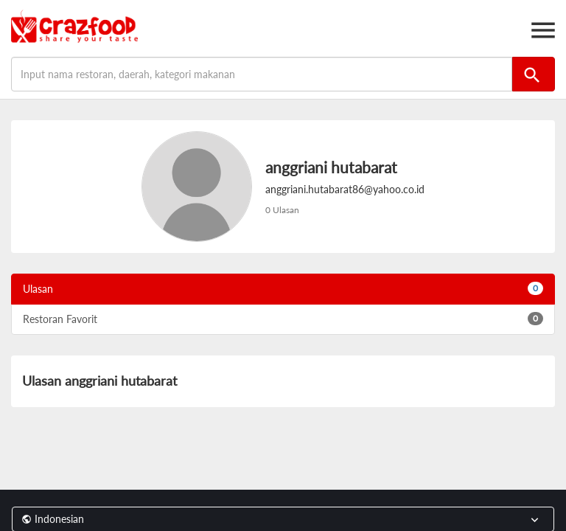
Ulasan (283, 288)
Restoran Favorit (283, 318)
